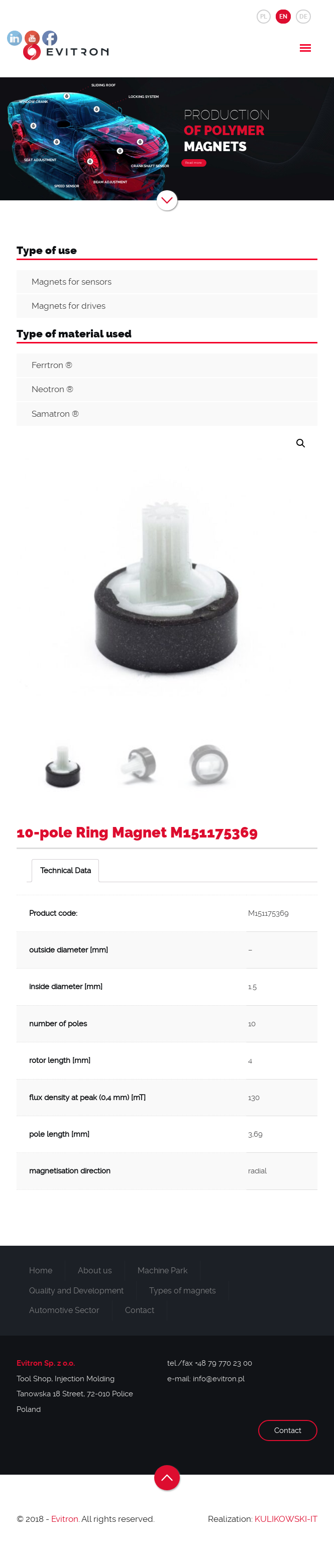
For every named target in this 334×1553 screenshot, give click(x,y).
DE (303, 16)
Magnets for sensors (72, 282)
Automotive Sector (64, 1310)
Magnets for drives (68, 306)
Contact (139, 1310)
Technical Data (65, 870)
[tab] (65, 870)
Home (40, 1270)
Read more (193, 163)
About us (95, 1270)
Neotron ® (52, 389)
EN (283, 16)
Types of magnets (182, 1290)
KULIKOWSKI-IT (286, 1519)
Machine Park (162, 1270)
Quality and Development (76, 1290)
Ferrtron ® (52, 365)
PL (263, 16)
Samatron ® (55, 414)
